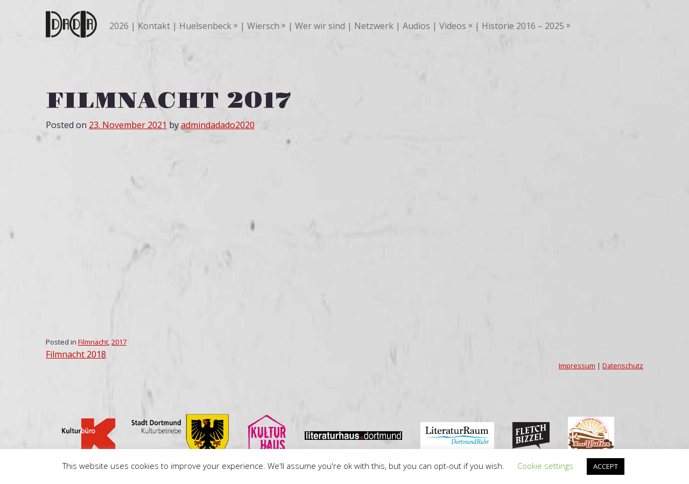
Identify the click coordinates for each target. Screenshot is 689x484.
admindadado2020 (218, 125)
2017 (118, 342)
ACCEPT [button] (605, 466)
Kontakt (154, 26)
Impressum (577, 365)
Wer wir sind (320, 26)
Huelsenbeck (205, 26)
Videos (452, 26)
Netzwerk (373, 26)
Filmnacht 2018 (76, 354)
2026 (119, 26)
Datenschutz (622, 365)
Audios (416, 26)
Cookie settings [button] (545, 465)
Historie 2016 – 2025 (523, 26)
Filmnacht (93, 342)
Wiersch (263, 26)
